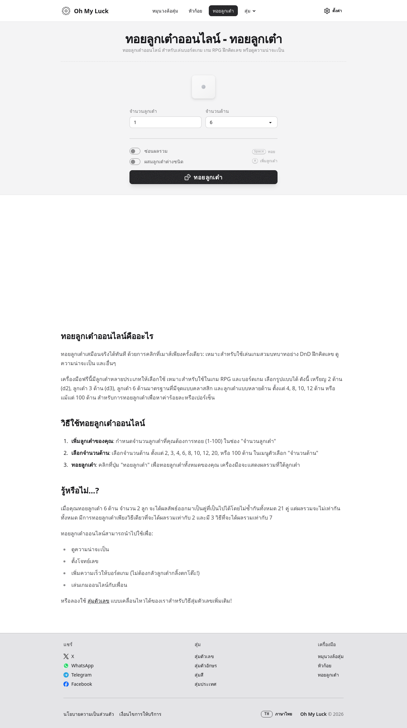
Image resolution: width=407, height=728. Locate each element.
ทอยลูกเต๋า (223, 11)
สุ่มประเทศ (205, 684)
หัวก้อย (195, 11)
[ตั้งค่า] (332, 11)
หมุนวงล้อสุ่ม (165, 11)
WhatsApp (78, 665)
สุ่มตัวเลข (98, 600)
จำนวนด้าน (217, 111)
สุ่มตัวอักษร (206, 665)
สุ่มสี (199, 675)
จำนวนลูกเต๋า (143, 111)
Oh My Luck (313, 714)
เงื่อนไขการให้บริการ (140, 714)
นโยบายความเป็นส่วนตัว (88, 714)
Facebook (77, 684)
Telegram (77, 675)
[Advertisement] (203, 269)
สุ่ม (247, 11)
